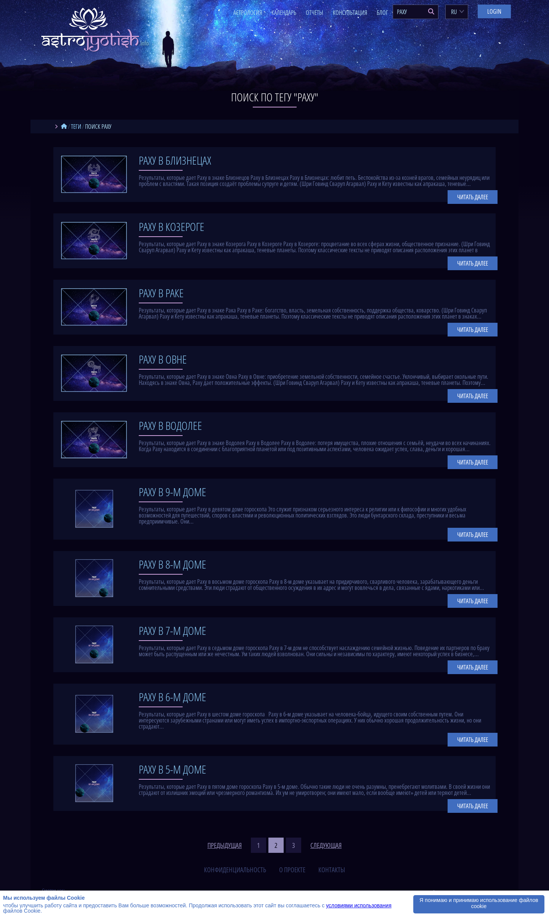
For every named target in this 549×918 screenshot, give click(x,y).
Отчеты (314, 12)
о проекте (292, 869)
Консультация (350, 12)
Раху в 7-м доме (172, 630)
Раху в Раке (161, 293)
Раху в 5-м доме (172, 769)
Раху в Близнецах (175, 160)
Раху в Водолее (170, 425)
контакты (331, 869)
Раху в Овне (163, 359)
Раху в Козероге (171, 226)
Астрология (247, 12)
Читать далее (472, 197)
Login (494, 11)
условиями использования (359, 905)
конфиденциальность (235, 869)
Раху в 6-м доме (172, 697)
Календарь (283, 12)
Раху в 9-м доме (172, 492)
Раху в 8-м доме (172, 564)
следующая (326, 845)
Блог (382, 12)
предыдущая (224, 845)
